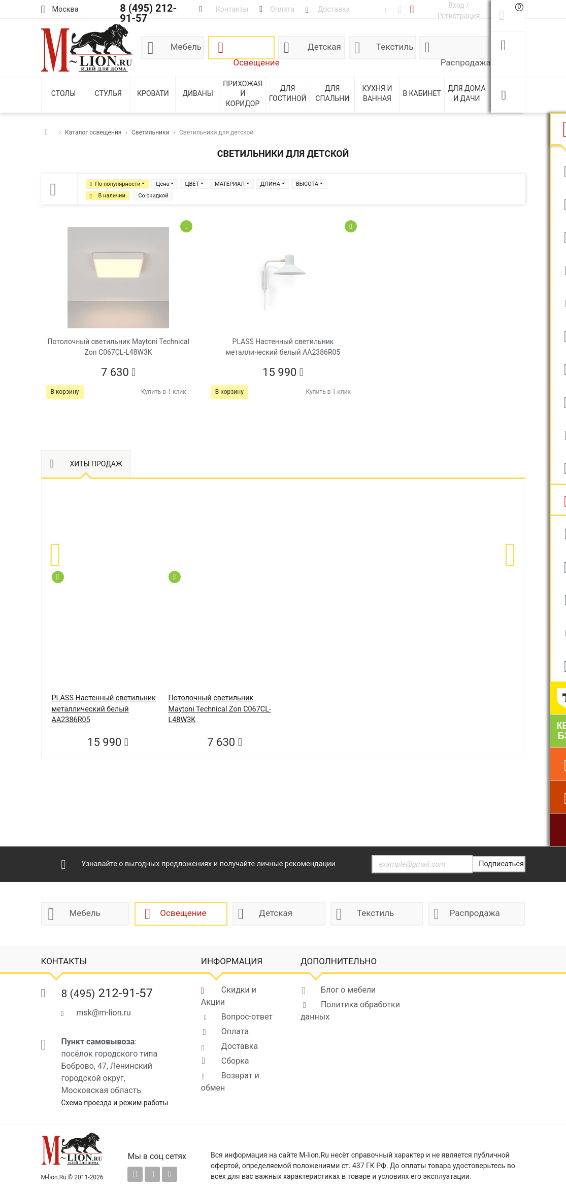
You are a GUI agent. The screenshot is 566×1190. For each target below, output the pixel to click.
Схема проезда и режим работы (115, 1103)
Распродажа (465, 58)
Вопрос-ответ (247, 1017)
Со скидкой (153, 195)
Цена (162, 184)
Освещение (254, 58)
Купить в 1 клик (163, 391)
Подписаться (501, 864)
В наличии (111, 195)
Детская (324, 47)
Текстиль (394, 47)
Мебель (186, 47)
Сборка (235, 1061)
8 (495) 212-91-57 (148, 13)
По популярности (117, 184)
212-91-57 (107, 993)
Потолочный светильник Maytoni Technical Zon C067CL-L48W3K (220, 709)
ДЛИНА (270, 184)
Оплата (235, 1031)
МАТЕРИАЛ (230, 184)
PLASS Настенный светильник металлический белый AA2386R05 (104, 709)
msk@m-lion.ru (104, 1012)
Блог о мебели (348, 990)
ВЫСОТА (307, 184)
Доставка (239, 1046)
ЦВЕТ (192, 184)
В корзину (65, 391)
